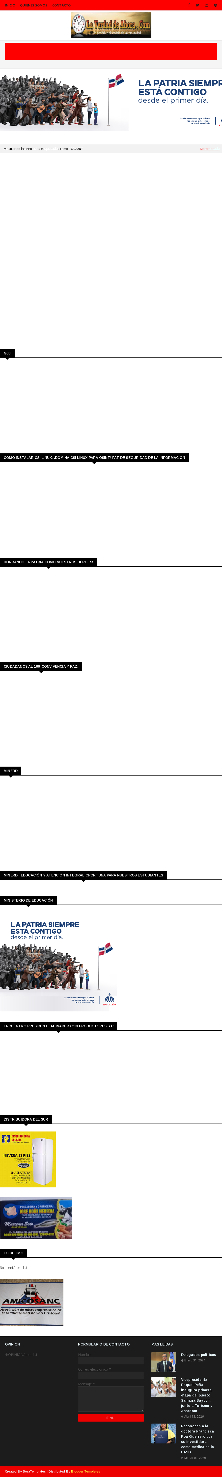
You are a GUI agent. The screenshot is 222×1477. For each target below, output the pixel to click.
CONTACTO (61, 5)
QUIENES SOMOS (33, 5)
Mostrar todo (210, 148)
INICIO (10, 5)
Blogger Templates (85, 1471)
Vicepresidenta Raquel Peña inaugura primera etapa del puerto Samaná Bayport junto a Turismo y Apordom (196, 1395)
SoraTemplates (34, 1471)
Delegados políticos (198, 1355)
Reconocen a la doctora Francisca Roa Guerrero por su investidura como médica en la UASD (197, 1439)
